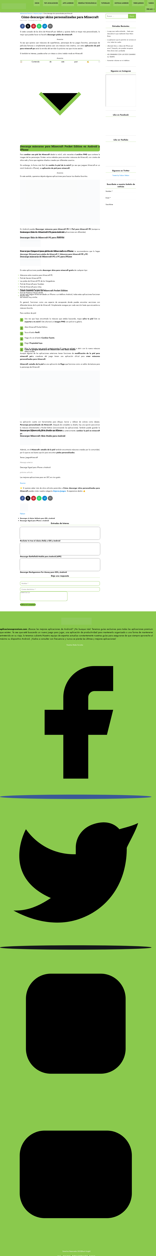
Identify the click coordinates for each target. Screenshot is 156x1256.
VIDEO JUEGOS (130, 3)
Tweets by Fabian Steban (120, 169)
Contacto (92, 1252)
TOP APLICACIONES (51, 3)
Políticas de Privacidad (80, 1252)
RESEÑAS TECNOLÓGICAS (84, 3)
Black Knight (86, 1247)
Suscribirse (109, 198)
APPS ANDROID (66, 3)
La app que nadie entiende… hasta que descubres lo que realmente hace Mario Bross (120, 27)
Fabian (22, 507)
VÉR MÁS (149, 3)
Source (22, 477)
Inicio (59, 1252)
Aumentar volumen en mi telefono (118, 54)
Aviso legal (66, 1252)
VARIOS (140, 3)
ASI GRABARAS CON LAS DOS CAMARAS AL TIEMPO (121, 49)
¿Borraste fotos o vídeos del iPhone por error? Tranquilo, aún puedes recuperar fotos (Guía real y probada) (120, 42)
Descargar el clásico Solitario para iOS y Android (37, 512)
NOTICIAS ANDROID (115, 3)
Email (108, 192)
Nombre (109, 185)
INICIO (39, 3)
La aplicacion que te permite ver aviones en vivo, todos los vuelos (121, 35)
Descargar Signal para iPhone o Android (34, 515)
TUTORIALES (100, 3)
